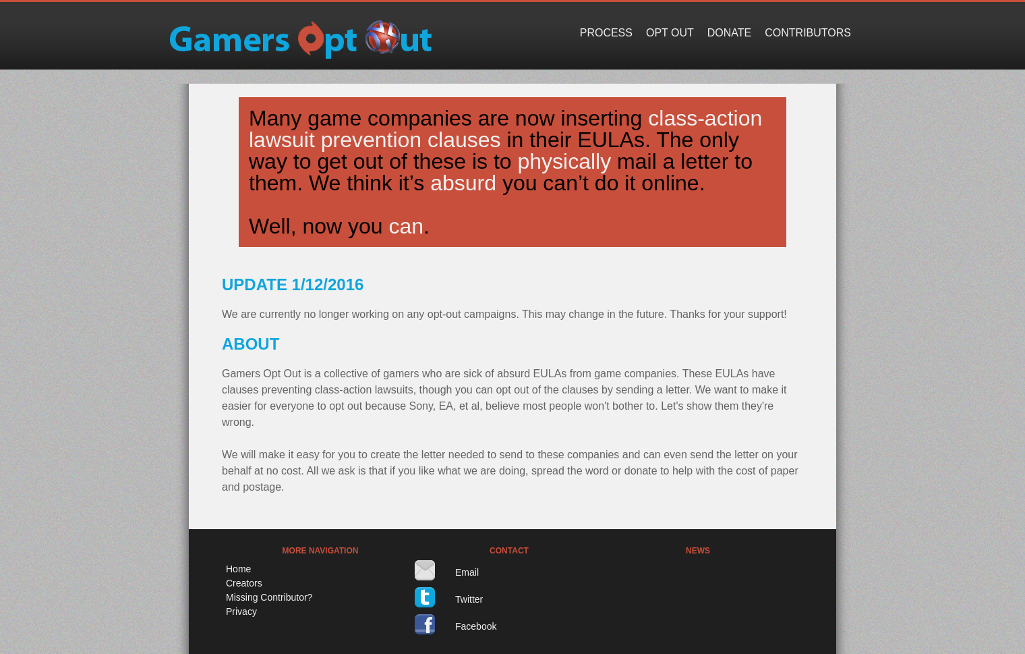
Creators (244, 583)
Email (467, 572)
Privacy (241, 611)
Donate (729, 32)
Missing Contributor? (269, 597)
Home (238, 569)
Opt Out (670, 32)
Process (606, 32)
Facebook (475, 626)
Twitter (469, 599)
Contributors (808, 32)
